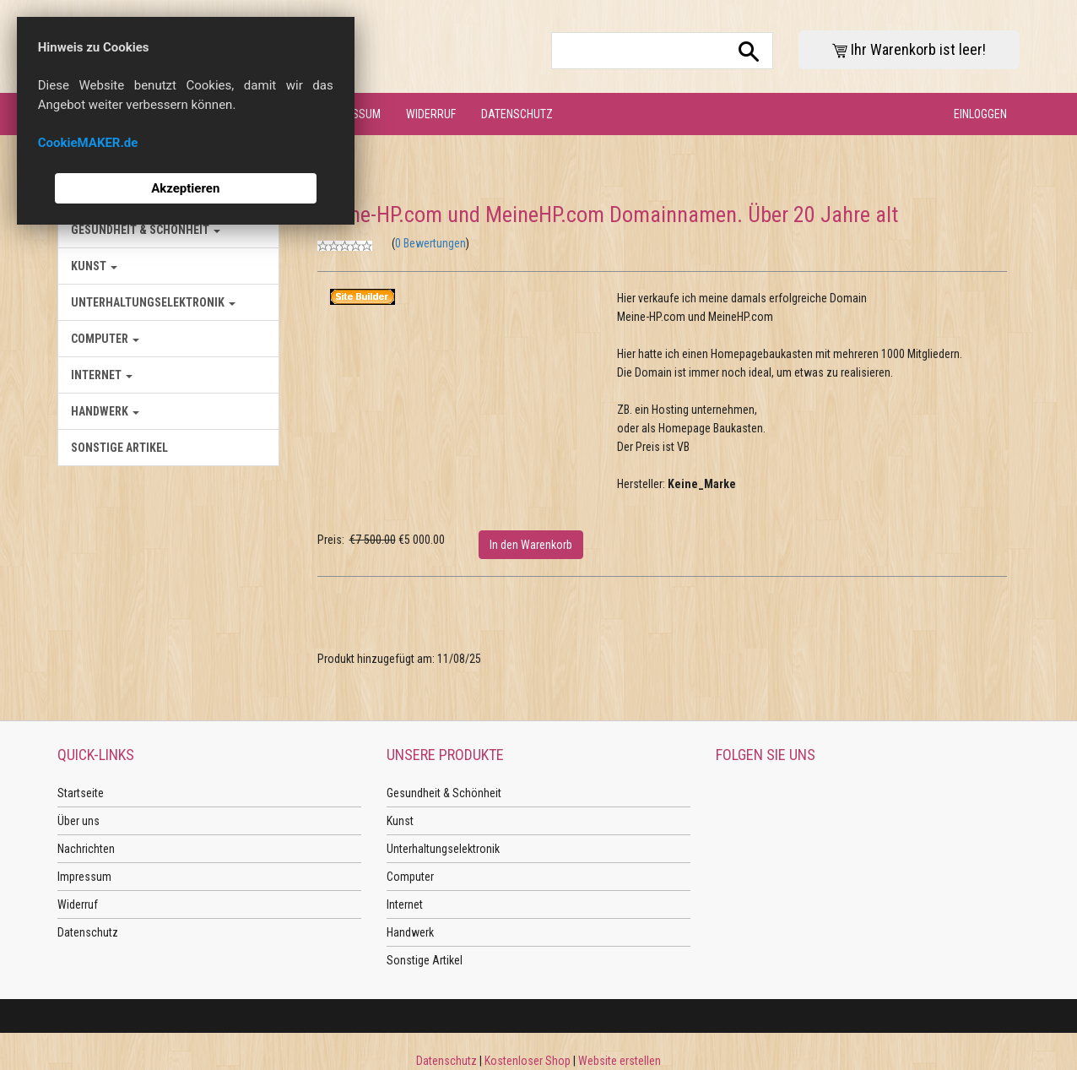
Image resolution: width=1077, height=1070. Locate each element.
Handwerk (105, 411)
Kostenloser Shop (527, 1060)
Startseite (80, 793)
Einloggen (980, 114)
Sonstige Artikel (119, 447)
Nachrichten (86, 848)
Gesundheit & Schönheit (145, 229)
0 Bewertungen (430, 243)
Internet (102, 375)
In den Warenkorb (531, 544)
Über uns (78, 821)
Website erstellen (619, 1060)
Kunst (94, 266)
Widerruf (431, 114)
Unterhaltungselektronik (153, 302)
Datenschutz (517, 114)
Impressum (84, 876)
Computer (105, 338)
